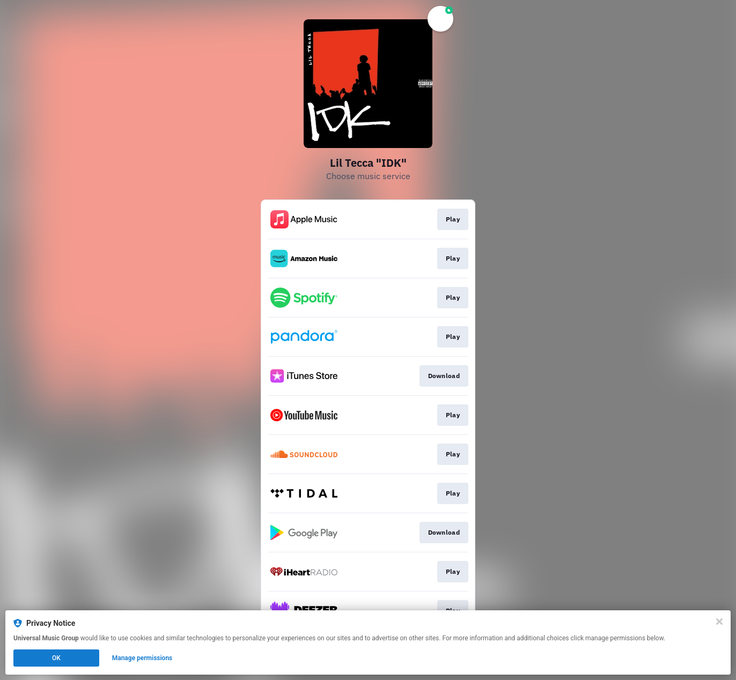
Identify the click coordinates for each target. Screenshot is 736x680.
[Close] (719, 621)
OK (56, 658)
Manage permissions (142, 658)
